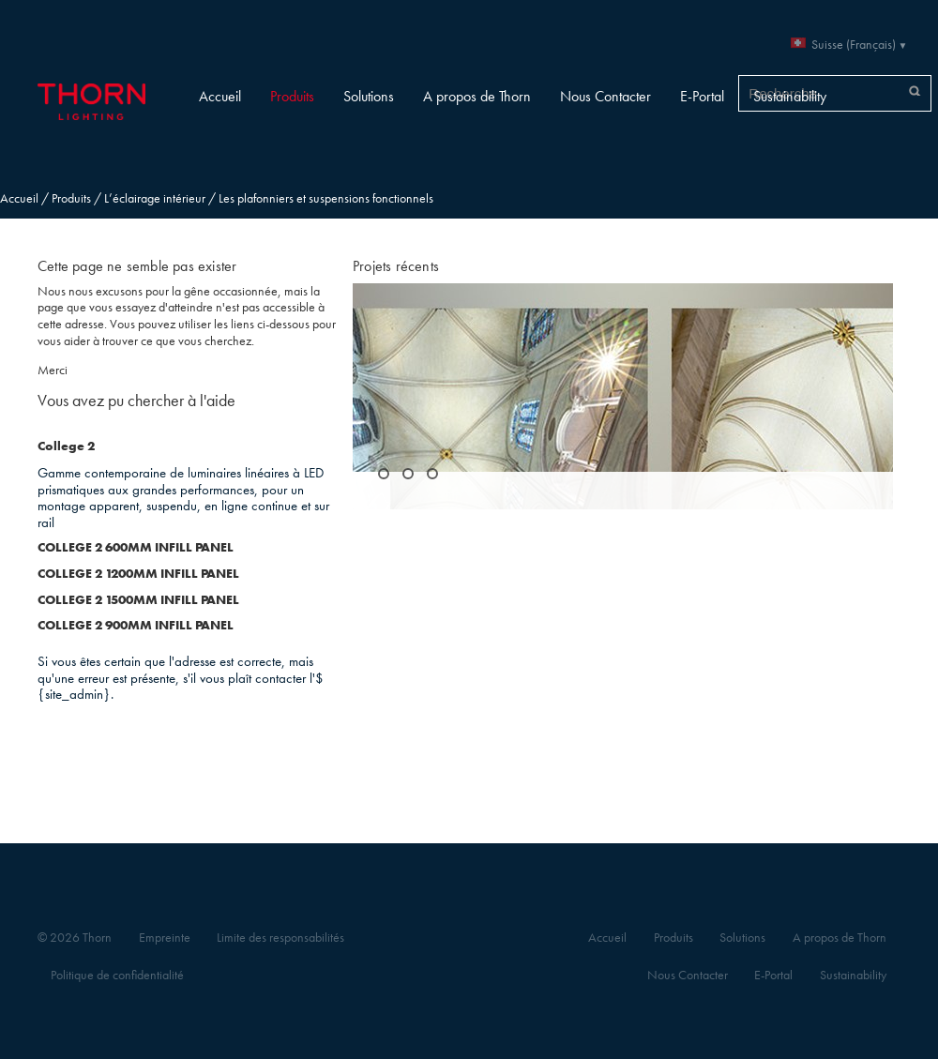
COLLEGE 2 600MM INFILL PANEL (136, 547)
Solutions (368, 96)
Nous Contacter (605, 96)
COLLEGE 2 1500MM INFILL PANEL (138, 600)
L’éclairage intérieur (154, 198)
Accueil (220, 96)
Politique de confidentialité (117, 975)
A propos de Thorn (477, 96)
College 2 (66, 446)
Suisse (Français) (853, 45)
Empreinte (164, 938)
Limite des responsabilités (280, 938)
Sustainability (789, 96)
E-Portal (702, 96)
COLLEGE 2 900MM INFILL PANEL (136, 625)
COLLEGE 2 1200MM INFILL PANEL (138, 574)
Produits (292, 96)
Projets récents (396, 266)
